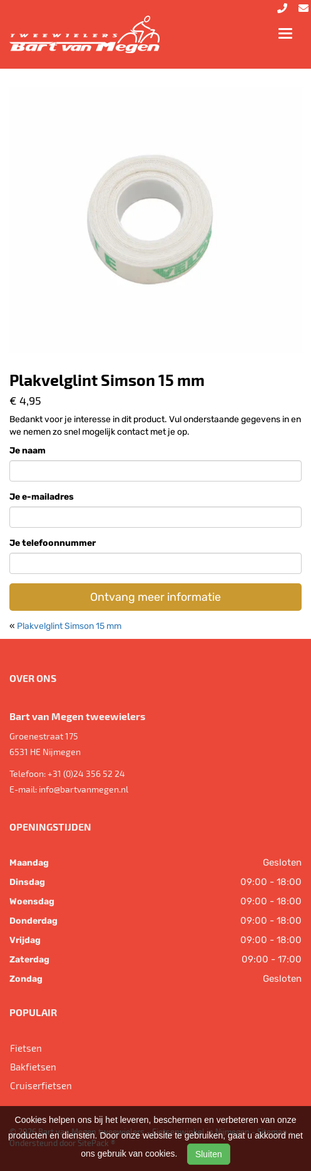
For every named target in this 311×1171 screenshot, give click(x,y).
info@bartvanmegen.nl (83, 789)
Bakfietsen (33, 1066)
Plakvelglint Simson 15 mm (69, 626)
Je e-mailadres (41, 497)
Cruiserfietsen (41, 1085)
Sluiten (208, 1154)
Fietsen (26, 1048)
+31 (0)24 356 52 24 (86, 773)
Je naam (27, 450)
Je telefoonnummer (52, 543)
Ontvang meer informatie (155, 597)
